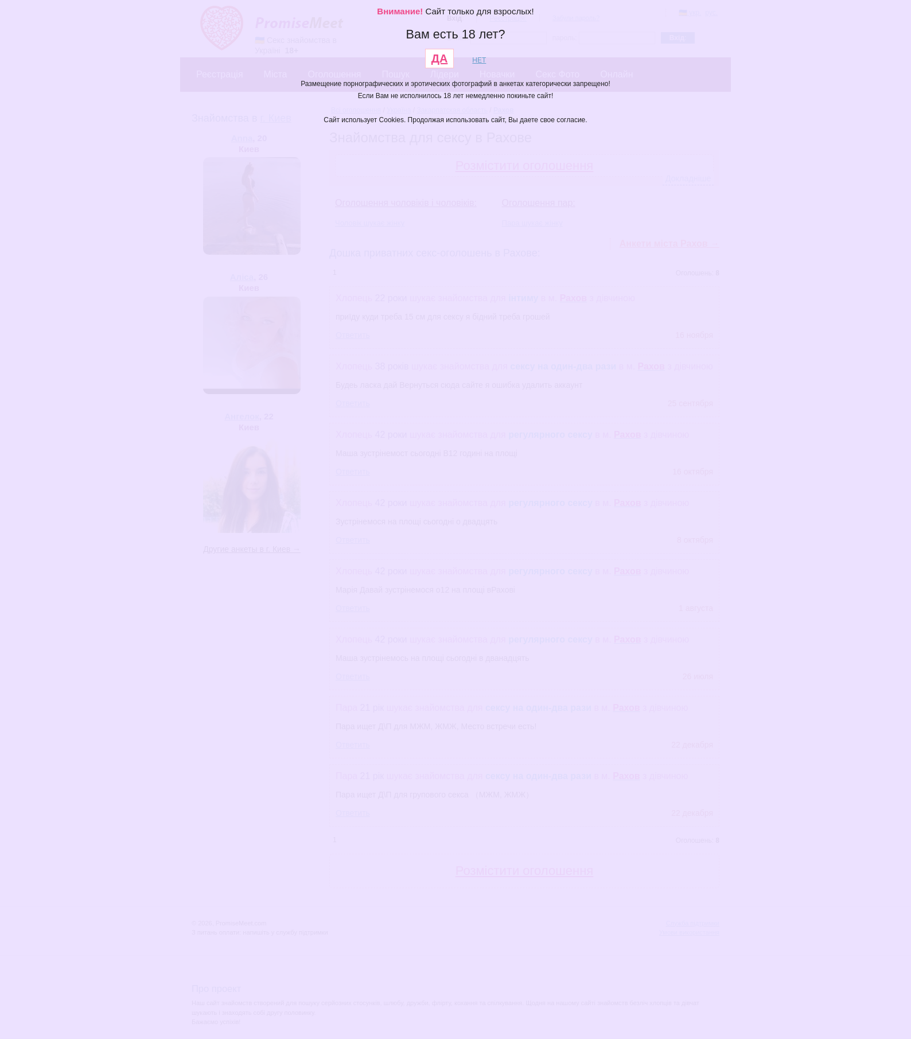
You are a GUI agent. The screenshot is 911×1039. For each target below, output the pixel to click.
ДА (439, 58)
